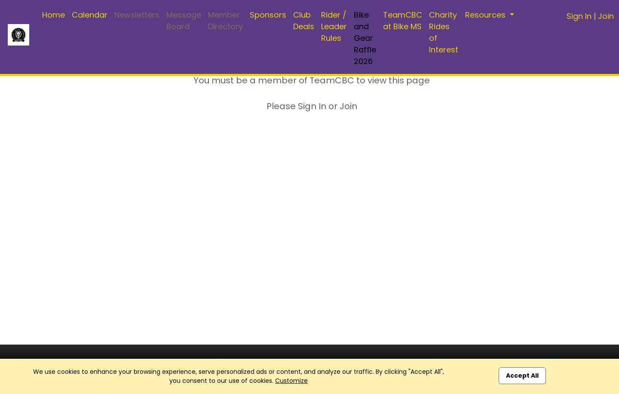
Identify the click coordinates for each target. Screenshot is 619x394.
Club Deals (303, 20)
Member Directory (225, 20)
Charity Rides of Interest (443, 32)
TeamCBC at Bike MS (402, 20)
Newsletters (136, 14)
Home (53, 14)
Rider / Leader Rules (334, 26)
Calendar (89, 14)
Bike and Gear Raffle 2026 (365, 38)
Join (606, 16)
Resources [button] (486, 14)
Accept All (522, 375)
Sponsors (268, 14)
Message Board (183, 20)
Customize (291, 380)
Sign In (579, 16)
